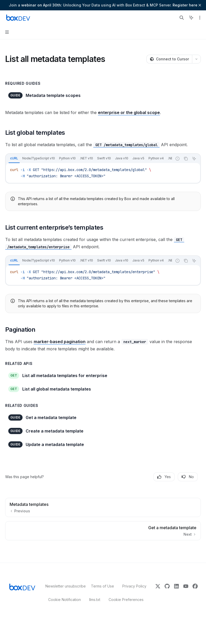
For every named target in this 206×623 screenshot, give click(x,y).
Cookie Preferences (126, 599)
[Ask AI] (194, 158)
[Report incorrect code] (177, 158)
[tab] (14, 158)
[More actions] (199, 17)
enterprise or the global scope (129, 112)
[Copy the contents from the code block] (185, 158)
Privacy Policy (134, 586)
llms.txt (94, 599)
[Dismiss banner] (200, 5)
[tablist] (89, 158)
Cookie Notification (64, 599)
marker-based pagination (60, 341)
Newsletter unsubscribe (64, 586)
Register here (185, 5)
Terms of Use (102, 586)
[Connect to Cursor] (169, 59)
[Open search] (181, 17)
